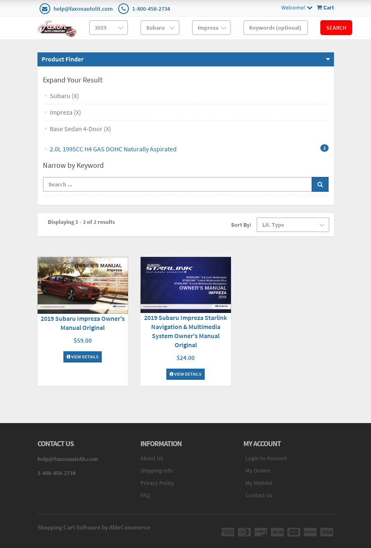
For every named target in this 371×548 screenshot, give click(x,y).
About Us (151, 458)
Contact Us (258, 495)
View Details (82, 357)
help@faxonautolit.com (83, 8)
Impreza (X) (65, 112)
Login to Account (266, 458)
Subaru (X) (64, 96)
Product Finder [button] (63, 59)
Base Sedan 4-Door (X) (80, 129)
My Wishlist (259, 483)
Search (336, 27)
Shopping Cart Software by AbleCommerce (93, 527)
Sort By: (241, 224)
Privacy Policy (157, 483)
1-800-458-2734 (151, 8)
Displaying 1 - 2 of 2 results (81, 222)
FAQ (145, 495)
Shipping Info (156, 470)
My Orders (257, 470)
